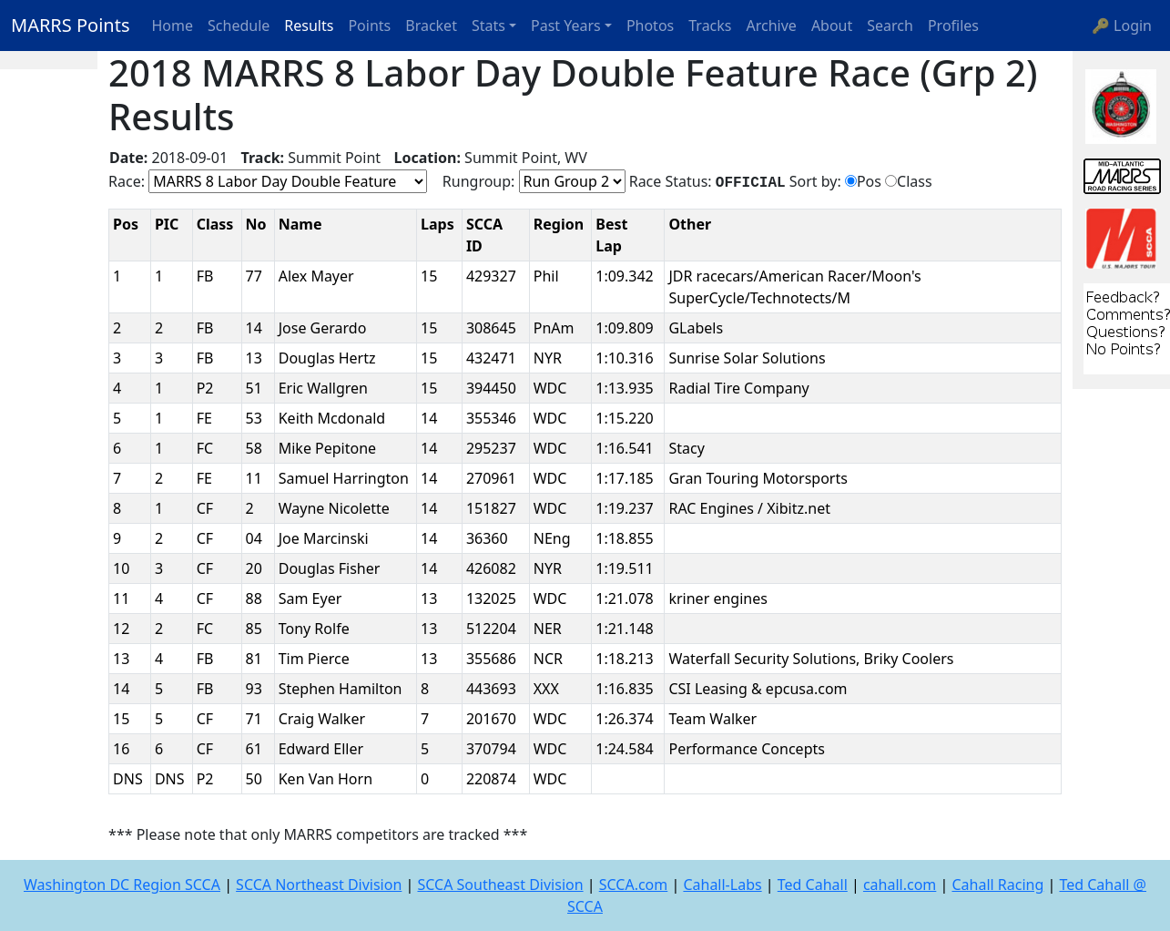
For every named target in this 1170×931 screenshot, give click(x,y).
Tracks (709, 25)
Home (173, 25)
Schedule (239, 25)
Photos (650, 25)
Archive (772, 25)
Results (308, 25)
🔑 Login (1122, 25)
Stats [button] (488, 25)
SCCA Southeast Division (500, 885)
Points (369, 25)
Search (890, 25)
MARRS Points (70, 25)
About (831, 25)
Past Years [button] (566, 25)
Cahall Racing (997, 885)
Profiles (953, 25)
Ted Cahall (813, 885)
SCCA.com (633, 885)
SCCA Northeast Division (319, 885)
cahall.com (899, 885)
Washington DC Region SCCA (122, 885)
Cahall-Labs (722, 885)
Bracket (431, 25)
